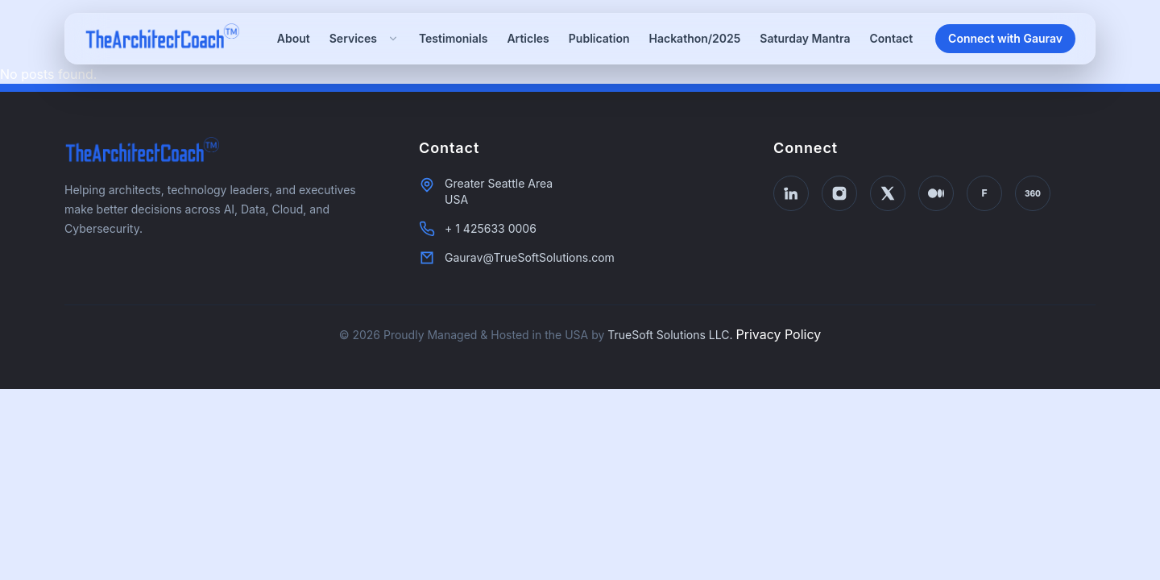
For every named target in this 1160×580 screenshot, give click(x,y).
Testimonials (453, 38)
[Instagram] (839, 193)
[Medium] (936, 193)
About (293, 38)
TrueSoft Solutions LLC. (669, 335)
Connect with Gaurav (1005, 38)
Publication (599, 38)
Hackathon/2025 (695, 38)
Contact (892, 38)
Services (364, 38)
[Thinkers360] (1032, 193)
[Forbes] (984, 193)
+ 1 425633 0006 (490, 228)
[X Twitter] (887, 193)
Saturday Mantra (805, 38)
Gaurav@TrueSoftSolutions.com (530, 257)
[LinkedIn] (791, 193)
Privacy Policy (778, 334)
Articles (528, 38)
